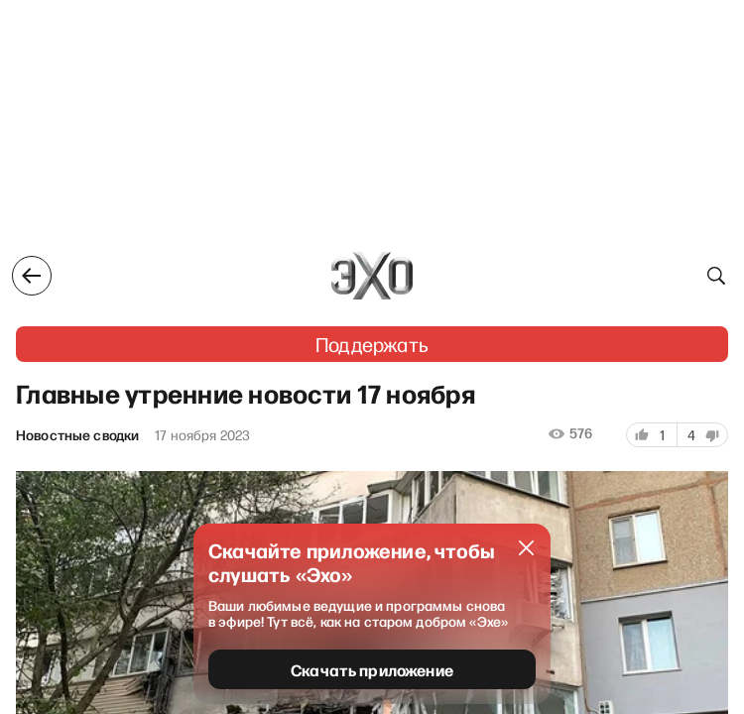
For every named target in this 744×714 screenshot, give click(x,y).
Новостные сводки (77, 435)
